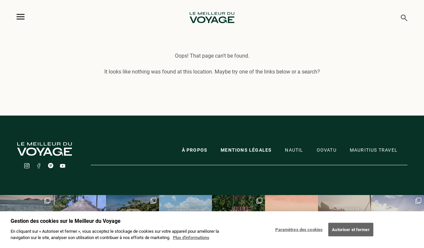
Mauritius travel (374, 150)
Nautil (294, 150)
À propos (195, 150)
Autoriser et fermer (350, 230)
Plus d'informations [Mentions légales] (191, 239)
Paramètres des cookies (299, 230)
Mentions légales (246, 150)
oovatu (327, 150)
